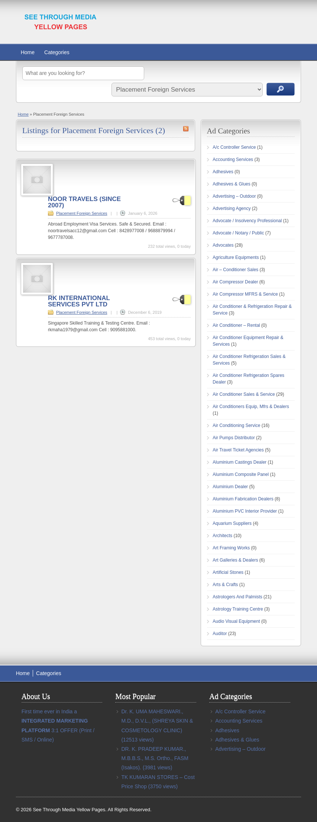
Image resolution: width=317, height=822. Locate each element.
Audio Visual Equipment (236, 621)
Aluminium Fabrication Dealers (243, 499)
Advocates (223, 245)
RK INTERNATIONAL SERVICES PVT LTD (79, 301)
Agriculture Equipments (236, 257)
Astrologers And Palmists (237, 596)
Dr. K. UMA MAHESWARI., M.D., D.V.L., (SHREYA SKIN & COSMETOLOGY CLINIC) (157, 720)
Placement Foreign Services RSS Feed (186, 129)
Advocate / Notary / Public (238, 233)
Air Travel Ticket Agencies (238, 450)
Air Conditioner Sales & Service (244, 394)
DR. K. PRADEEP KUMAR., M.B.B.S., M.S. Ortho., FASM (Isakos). (154, 758)
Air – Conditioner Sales (235, 269)
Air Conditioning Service (236, 425)
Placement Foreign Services (81, 213)
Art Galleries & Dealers (235, 560)
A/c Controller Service (234, 147)
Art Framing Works (231, 547)
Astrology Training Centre (238, 609)
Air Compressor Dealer (235, 282)
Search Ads (280, 89)
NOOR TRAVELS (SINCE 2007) (84, 202)
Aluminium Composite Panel (241, 474)
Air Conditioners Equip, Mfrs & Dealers (251, 406)
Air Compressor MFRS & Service (245, 294)
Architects (222, 535)
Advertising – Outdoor (234, 196)
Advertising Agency (231, 208)
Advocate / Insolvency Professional (247, 220)
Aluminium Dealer (230, 486)
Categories (56, 52)
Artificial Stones (228, 572)
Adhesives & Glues (231, 184)
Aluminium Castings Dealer (239, 462)
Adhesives (223, 171)
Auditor (220, 633)
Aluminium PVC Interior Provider (245, 511)
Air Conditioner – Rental (236, 325)
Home (28, 52)
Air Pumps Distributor (234, 437)
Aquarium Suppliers (232, 523)
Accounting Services (233, 159)
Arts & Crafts (225, 584)
